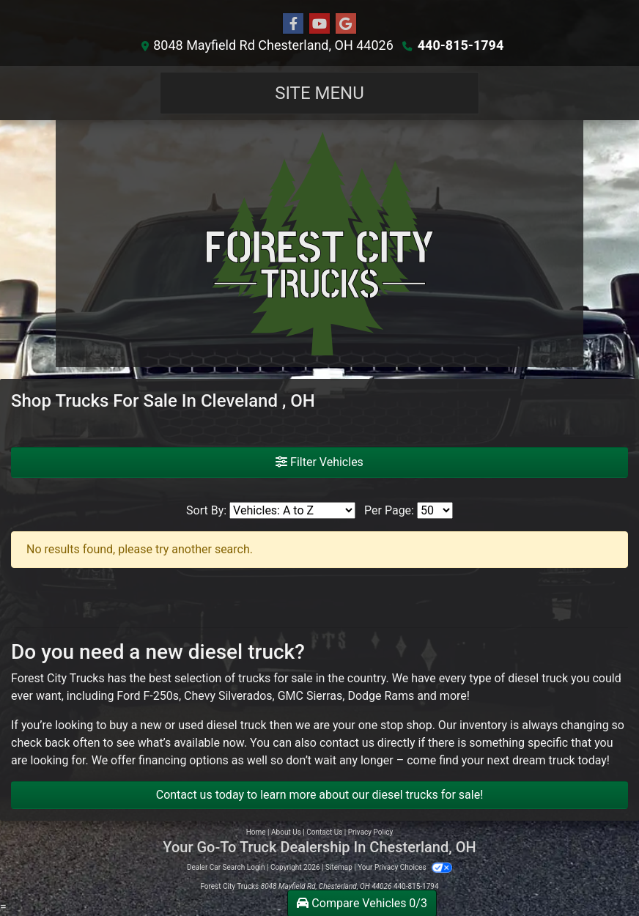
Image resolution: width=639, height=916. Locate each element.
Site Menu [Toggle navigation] (319, 93)
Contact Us (324, 832)
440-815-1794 (460, 45)
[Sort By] (292, 510)
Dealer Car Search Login (226, 867)
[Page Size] (435, 510)
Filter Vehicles (319, 462)
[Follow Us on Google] (346, 24)
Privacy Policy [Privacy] (371, 832)
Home (256, 832)
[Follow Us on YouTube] (319, 24)
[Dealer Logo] (319, 243)
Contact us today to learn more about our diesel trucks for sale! (320, 795)
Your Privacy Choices (405, 867)
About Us (286, 832)
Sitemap (338, 867)
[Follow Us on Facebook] (293, 24)
